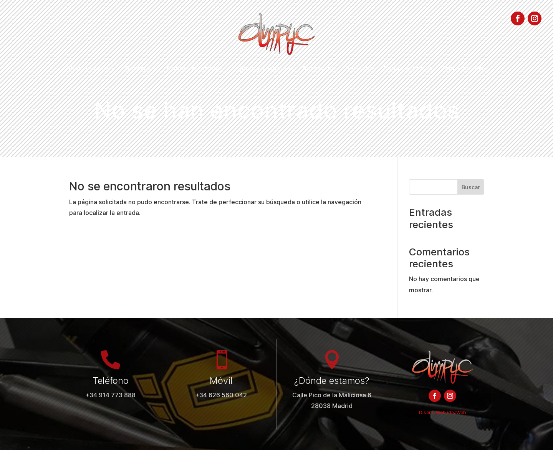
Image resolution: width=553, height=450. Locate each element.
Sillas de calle (87, 69)
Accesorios (319, 69)
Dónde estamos (408, 69)
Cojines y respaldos (263, 69)
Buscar (471, 187)
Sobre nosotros (465, 69)
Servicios (360, 69)
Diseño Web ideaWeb (442, 412)
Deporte (137, 69)
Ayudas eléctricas (194, 69)
